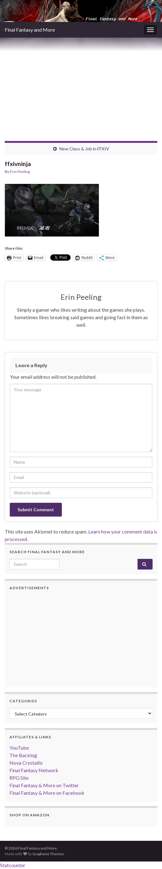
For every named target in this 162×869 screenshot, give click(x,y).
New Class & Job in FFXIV (84, 148)
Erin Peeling (20, 171)
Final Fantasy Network (33, 770)
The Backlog (23, 755)
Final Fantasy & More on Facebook (46, 793)
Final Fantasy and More (30, 30)
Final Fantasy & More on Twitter (44, 785)
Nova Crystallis (26, 763)
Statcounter (12, 865)
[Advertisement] (81, 84)
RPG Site (19, 778)
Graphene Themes (48, 853)
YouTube (19, 748)
